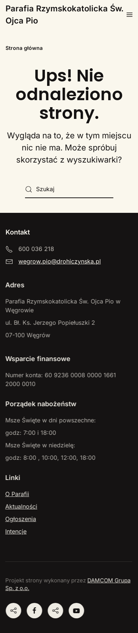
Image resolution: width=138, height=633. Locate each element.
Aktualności (21, 506)
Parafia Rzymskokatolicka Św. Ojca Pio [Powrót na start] (65, 14)
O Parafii (17, 494)
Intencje (15, 531)
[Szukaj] (69, 189)
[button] (129, 14)
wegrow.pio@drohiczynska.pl (59, 261)
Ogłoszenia (20, 519)
